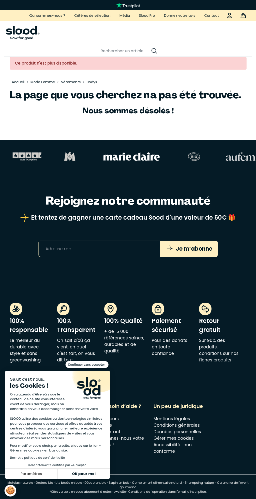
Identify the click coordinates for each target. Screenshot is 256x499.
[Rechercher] (125, 51)
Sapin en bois (119, 482)
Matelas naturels (20, 482)
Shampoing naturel (199, 482)
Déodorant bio (95, 482)
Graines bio (44, 482)
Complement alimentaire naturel (157, 482)
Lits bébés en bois (69, 482)
